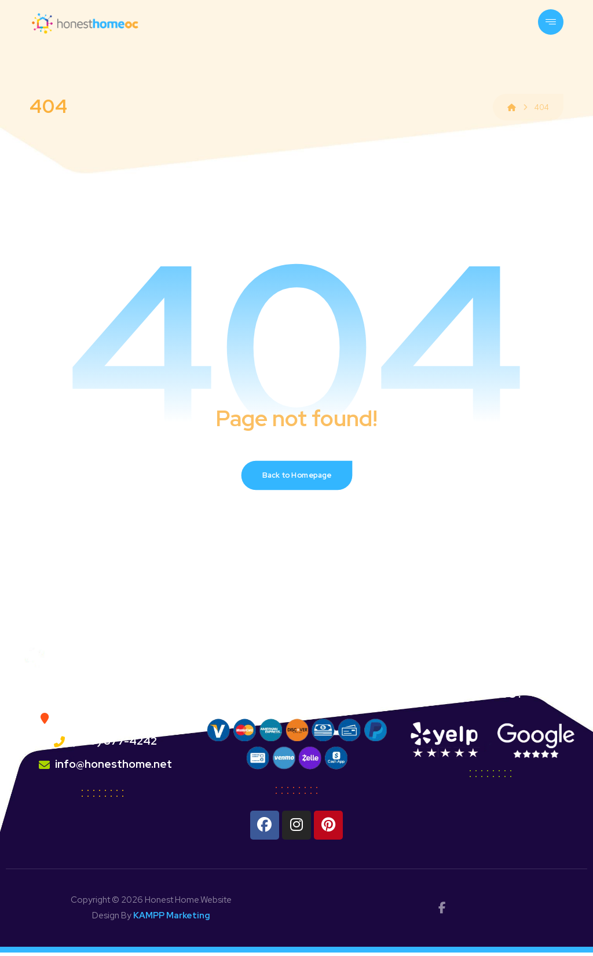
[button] (550, 22)
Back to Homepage (296, 477)
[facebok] (442, 911)
